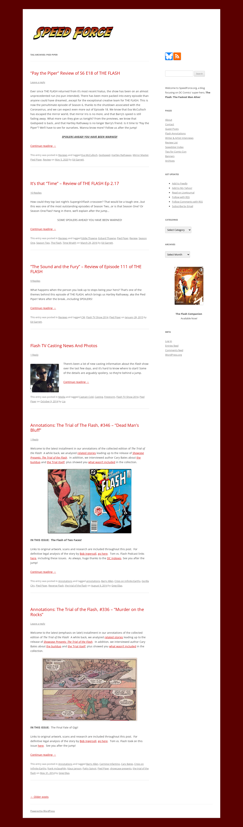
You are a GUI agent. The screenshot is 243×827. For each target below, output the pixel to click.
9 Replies (35, 281)
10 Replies (36, 192)
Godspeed (104, 155)
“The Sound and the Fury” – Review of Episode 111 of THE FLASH (85, 269)
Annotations (65, 581)
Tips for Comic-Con (175, 151)
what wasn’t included (101, 462)
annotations (93, 581)
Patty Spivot (89, 768)
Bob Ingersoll (88, 553)
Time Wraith (69, 242)
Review (47, 159)
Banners (169, 156)
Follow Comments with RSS (187, 201)
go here (103, 553)
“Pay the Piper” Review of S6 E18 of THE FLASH (75, 73)
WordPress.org (173, 354)
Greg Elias (116, 585)
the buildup (53, 646)
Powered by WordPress (42, 811)
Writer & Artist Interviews (179, 138)
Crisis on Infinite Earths (127, 581)
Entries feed (171, 345)
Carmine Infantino (109, 764)
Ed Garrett (78, 159)
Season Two (43, 242)
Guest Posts (172, 129)
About (168, 119)
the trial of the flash (76, 585)
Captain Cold (86, 397)
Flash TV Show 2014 (97, 317)
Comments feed (174, 350)
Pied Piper (36, 159)
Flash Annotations (175, 133)
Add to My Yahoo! (182, 188)
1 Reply (34, 354)
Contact (169, 124)
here (33, 558)
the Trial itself (56, 462)
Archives (170, 160)
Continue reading (43, 146)
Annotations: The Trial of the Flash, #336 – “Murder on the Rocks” (87, 611)
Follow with (181, 197)
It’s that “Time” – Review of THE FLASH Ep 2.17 (74, 183)
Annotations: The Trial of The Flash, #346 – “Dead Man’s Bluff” (84, 427)
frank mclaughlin (56, 768)
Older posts (39, 797)
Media (61, 397)
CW (83, 317)
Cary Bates (127, 764)
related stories (86, 453)
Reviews (62, 155)
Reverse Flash (56, 585)
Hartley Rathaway (121, 155)
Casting (99, 397)
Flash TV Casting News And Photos (63, 345)
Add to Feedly (180, 183)
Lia (63, 401)
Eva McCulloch (89, 155)
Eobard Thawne (107, 238)
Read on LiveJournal (183, 192)
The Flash (56, 242)
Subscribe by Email (182, 206)
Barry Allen (107, 581)
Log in (168, 341)
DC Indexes (114, 558)
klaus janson (74, 768)
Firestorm (109, 397)
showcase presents (121, 768)
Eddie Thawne (89, 238)
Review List (171, 142)
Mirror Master (140, 155)
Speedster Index (174, 147)
